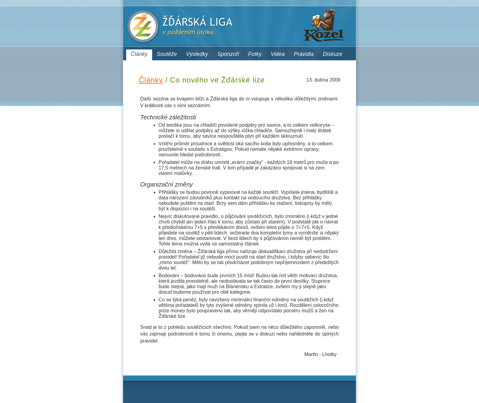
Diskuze (332, 54)
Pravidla (304, 54)
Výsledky (197, 54)
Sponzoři (228, 54)
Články (139, 54)
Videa (278, 54)
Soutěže (167, 54)
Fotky (254, 54)
